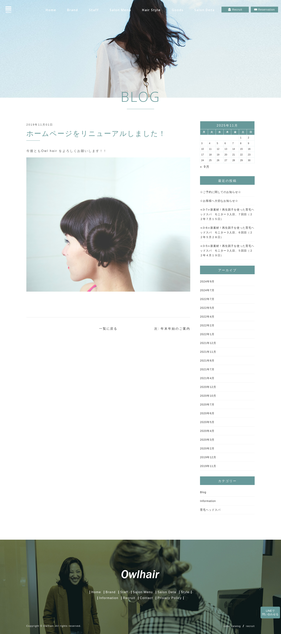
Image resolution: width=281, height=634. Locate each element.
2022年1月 (207, 334)
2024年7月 (207, 290)
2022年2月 (207, 325)
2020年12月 (208, 386)
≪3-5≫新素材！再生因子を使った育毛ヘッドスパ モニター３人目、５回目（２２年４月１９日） (227, 250)
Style (185, 592)
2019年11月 (208, 466)
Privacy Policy (170, 598)
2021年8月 (207, 360)
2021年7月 (207, 369)
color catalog (232, 626)
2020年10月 (208, 395)
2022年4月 (207, 316)
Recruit (129, 598)
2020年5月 (207, 422)
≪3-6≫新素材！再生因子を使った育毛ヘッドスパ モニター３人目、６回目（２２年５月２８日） (227, 232)
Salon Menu (120, 10)
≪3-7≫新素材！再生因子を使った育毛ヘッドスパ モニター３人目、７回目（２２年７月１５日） (227, 214)
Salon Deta (204, 10)
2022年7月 (207, 299)
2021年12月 (208, 343)
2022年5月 (207, 307)
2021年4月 (207, 378)
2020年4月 (207, 430)
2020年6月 (207, 413)
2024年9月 (207, 281)
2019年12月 (208, 457)
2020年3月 (207, 439)
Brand (72, 10)
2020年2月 (207, 448)
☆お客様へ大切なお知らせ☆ (219, 200)
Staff (94, 10)
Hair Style (151, 10)
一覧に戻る (108, 328)
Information (208, 501)
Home (51, 10)
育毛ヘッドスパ (210, 509)
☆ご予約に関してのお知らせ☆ (220, 192)
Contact (146, 598)
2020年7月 (207, 404)
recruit (250, 626)
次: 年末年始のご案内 (172, 328)
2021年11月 (208, 351)
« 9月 (205, 166)
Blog (203, 492)
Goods (177, 10)
